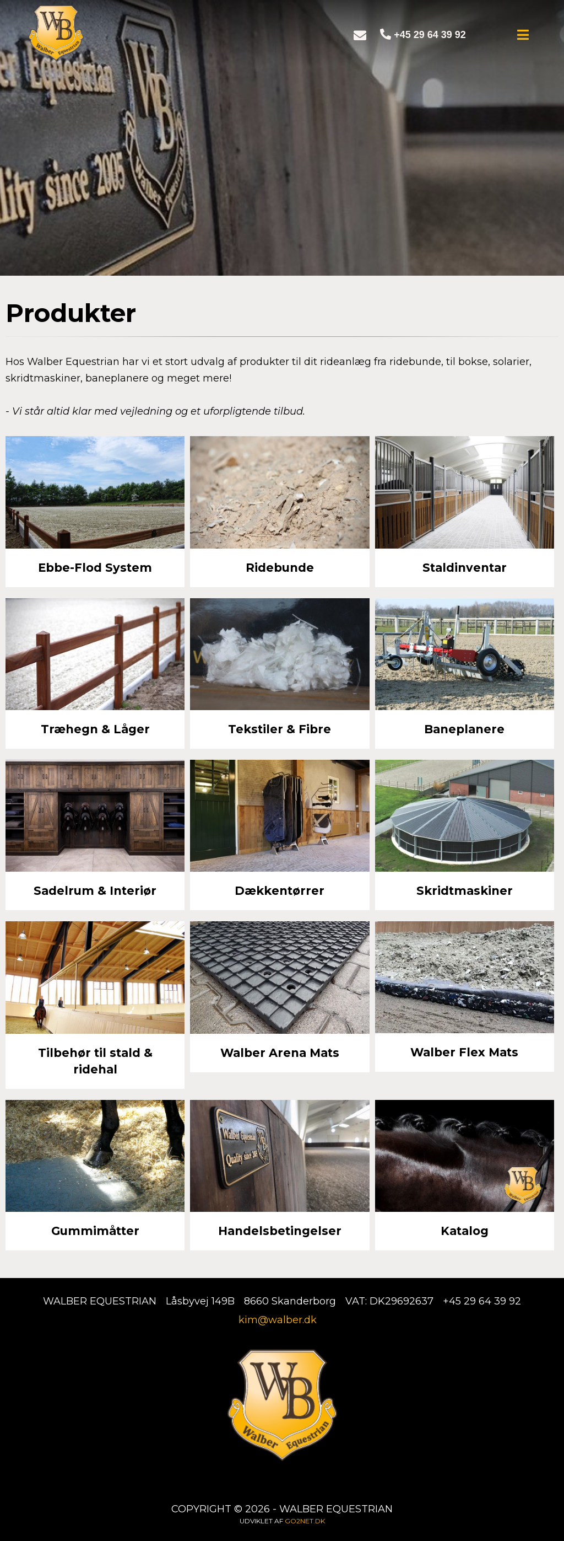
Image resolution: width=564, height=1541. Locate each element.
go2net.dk (305, 1521)
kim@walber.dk (277, 1320)
